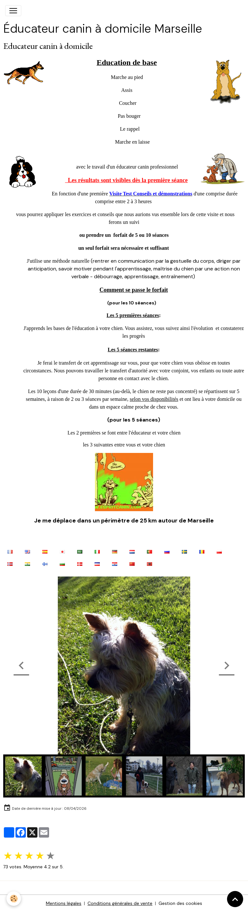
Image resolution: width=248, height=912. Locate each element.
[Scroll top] (235, 899)
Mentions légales (63, 903)
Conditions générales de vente (120, 903)
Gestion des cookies (180, 903)
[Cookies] (13, 898)
